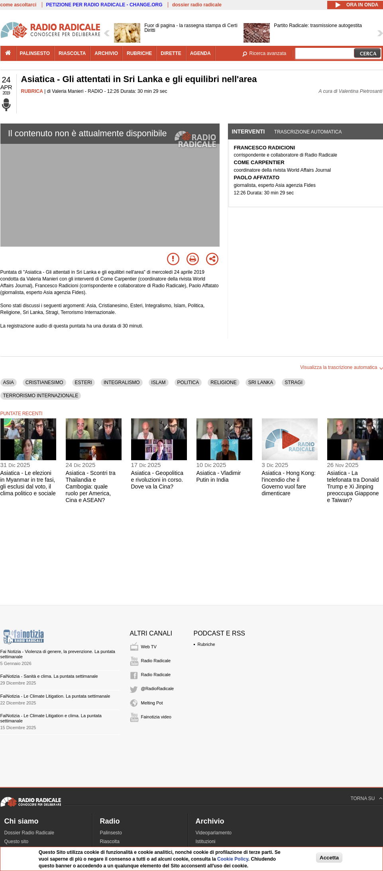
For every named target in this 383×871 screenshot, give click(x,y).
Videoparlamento (214, 833)
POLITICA (188, 382)
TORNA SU (362, 798)
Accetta (329, 858)
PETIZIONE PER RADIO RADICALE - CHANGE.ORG (104, 5)
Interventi (248, 131)
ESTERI (83, 382)
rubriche (139, 53)
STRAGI (293, 382)
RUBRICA (32, 91)
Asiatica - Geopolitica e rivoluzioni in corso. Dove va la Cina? (157, 480)
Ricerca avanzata (268, 53)
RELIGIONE (223, 382)
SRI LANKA (260, 382)
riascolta (72, 53)
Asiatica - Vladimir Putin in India (218, 476)
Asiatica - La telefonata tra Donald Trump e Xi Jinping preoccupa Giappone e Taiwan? (353, 486)
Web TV (149, 646)
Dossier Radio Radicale (29, 833)
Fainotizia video (156, 716)
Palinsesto (111, 833)
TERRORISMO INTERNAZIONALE (41, 395)
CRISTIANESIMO (44, 382)
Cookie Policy (232, 859)
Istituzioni (206, 841)
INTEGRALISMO (122, 382)
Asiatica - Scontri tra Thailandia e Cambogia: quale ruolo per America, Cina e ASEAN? (91, 486)
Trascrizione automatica (308, 132)
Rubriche (206, 644)
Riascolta (110, 841)
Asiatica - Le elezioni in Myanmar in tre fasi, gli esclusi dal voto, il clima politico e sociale (28, 483)
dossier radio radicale (197, 5)
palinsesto (35, 53)
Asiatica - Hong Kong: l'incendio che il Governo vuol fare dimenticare (289, 483)
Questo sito (16, 841)
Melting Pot (152, 702)
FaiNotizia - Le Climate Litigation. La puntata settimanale (55, 696)
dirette (171, 53)
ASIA (8, 382)
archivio (106, 53)
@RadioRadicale (157, 688)
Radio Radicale (156, 660)
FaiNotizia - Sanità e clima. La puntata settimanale (49, 676)
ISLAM (158, 382)
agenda (200, 53)
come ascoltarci (18, 5)
